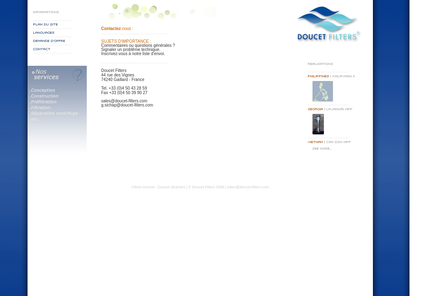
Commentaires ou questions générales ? (138, 45)
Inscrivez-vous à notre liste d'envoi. (133, 53)
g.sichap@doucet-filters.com (127, 105)
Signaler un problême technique (130, 49)
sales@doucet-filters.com (124, 101)
